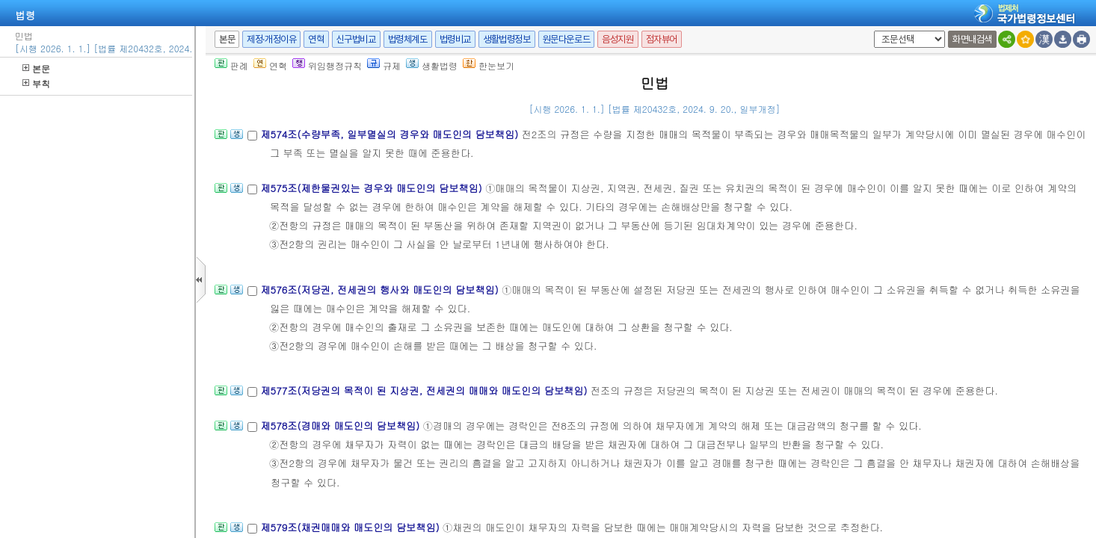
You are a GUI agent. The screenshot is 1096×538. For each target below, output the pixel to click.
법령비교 (455, 39)
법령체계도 (408, 39)
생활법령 (432, 65)
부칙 (36, 83)
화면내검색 (972, 39)
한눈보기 (488, 65)
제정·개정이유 (271, 39)
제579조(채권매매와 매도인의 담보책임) (351, 527)
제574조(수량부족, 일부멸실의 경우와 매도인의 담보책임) (390, 134)
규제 (384, 65)
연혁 (316, 39)
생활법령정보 (507, 39)
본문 (36, 68)
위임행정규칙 (327, 65)
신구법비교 (356, 39)
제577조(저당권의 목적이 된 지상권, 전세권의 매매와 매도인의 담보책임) (425, 390)
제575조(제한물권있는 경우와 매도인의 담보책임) (372, 188)
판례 (231, 65)
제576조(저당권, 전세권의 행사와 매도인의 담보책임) (381, 289)
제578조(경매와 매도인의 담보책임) (341, 425)
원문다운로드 (567, 39)
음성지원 (617, 39)
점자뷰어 (661, 39)
